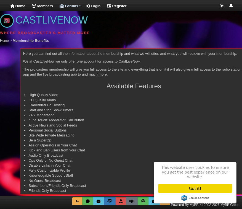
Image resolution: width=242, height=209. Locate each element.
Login (93, 6)
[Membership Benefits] (121, 201)
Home (17, 6)
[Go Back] (77, 201)
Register (117, 6)
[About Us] (87, 201)
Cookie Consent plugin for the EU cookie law (195, 198)
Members (42, 6)
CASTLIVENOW (44, 20)
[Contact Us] (98, 201)
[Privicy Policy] (143, 201)
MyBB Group (230, 205)
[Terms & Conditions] (132, 201)
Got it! (195, 188)
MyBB (194, 205)
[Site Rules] (110, 201)
